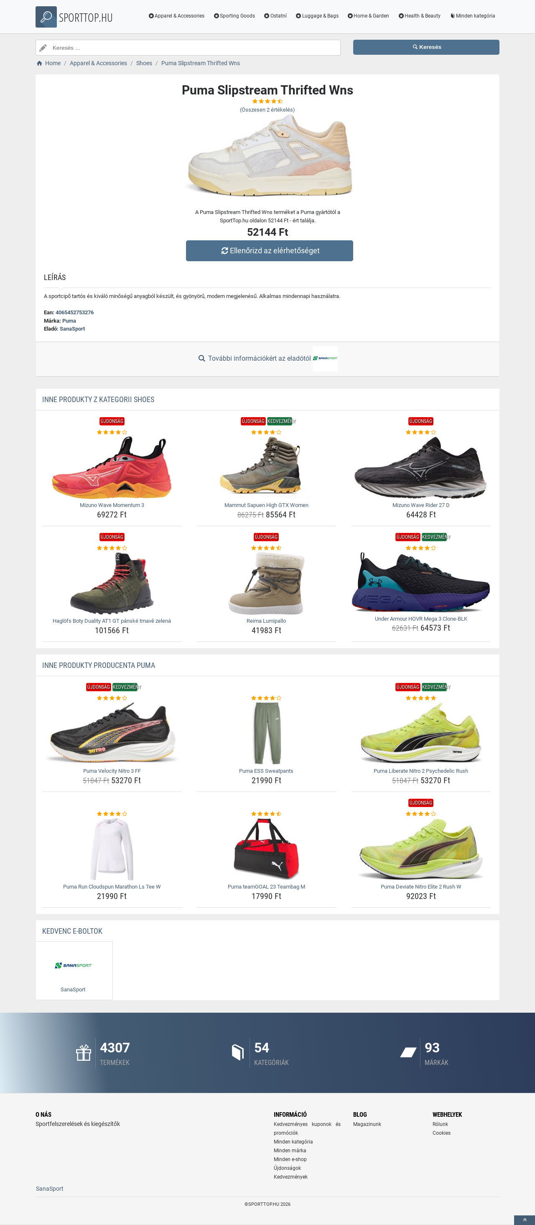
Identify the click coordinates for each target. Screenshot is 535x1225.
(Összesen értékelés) (267, 110)
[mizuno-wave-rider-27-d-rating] (421, 432)
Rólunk (440, 1124)
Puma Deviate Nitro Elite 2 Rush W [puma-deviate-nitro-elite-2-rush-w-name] (421, 887)
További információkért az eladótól (267, 359)
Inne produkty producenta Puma (98, 665)
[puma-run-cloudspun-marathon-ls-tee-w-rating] (112, 814)
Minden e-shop (290, 1159)
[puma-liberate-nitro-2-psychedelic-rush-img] (421, 733)
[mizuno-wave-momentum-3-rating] (112, 432)
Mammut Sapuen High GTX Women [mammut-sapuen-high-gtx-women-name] (266, 505)
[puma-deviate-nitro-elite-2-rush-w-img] (421, 849)
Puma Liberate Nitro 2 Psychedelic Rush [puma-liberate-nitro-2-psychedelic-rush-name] (421, 771)
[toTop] (524, 1220)
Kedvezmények (291, 1177)
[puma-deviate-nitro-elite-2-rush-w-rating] (421, 814)
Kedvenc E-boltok (72, 931)
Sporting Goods (234, 16)
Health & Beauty (419, 16)
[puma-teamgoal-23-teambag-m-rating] (266, 814)
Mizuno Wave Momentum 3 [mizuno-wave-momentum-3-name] (112, 505)
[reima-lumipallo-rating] (266, 548)
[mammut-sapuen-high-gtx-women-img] (266, 467)
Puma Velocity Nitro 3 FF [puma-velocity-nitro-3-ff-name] (112, 771)
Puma (69, 321)
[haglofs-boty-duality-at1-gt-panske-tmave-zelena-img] (112, 583)
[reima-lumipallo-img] (266, 583)
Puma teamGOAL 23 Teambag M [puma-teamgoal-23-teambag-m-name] (266, 887)
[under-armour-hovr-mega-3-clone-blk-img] (421, 582)
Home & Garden (368, 16)
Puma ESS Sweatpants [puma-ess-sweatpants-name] (266, 771)
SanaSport (72, 329)
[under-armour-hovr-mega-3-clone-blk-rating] (421, 548)
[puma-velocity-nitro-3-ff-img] (112, 733)
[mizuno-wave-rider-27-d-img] (421, 467)
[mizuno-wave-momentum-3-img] (112, 467)
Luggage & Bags (317, 16)
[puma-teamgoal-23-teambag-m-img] (266, 849)
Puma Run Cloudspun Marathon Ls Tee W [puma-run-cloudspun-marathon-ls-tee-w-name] (112, 887)
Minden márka (290, 1151)
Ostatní (275, 16)
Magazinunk (367, 1124)
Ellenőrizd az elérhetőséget (269, 250)
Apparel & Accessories (176, 16)
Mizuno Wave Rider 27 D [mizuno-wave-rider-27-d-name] (421, 505)
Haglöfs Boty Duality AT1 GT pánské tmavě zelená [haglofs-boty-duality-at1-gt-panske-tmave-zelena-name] (112, 621)
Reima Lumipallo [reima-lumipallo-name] (266, 621)
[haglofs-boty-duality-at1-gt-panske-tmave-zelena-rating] (112, 548)
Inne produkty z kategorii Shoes (98, 399)
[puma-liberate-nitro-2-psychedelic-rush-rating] (421, 698)
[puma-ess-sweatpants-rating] (266, 698)
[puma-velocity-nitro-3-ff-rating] (112, 698)
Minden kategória (472, 16)
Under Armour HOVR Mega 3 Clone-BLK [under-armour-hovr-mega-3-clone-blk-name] (421, 619)
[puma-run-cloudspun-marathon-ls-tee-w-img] (112, 849)
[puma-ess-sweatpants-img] (266, 733)
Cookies (442, 1133)
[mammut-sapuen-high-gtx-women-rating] (266, 432)
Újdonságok (287, 1168)
